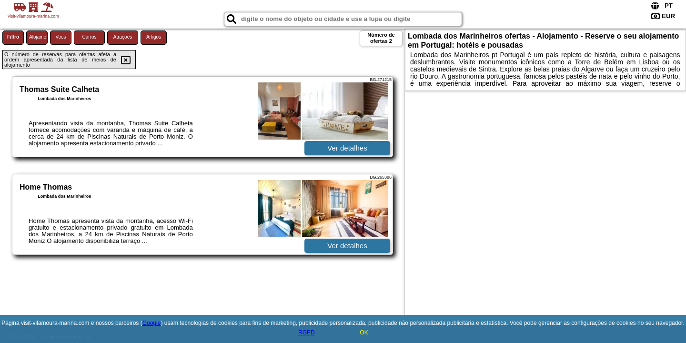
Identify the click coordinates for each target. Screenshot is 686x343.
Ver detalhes (347, 148)
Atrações (122, 37)
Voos (60, 37)
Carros (89, 37)
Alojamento (38, 37)
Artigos (153, 37)
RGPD (306, 332)
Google (151, 323)
